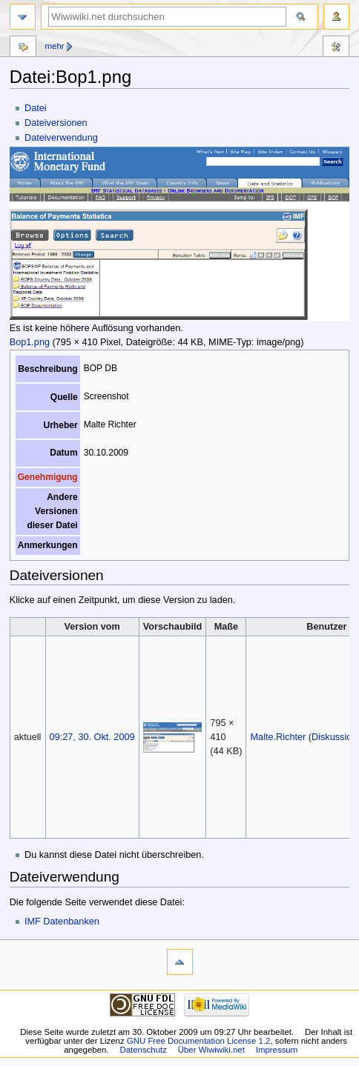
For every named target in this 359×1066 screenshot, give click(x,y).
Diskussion (334, 737)
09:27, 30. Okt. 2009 (92, 737)
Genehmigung (48, 477)
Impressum (277, 1049)
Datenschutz (143, 1049)
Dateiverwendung (61, 138)
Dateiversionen (56, 123)
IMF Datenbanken (61, 921)
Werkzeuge (336, 48)
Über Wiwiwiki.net (211, 1049)
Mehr (54, 45)
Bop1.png (30, 342)
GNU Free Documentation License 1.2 (199, 1040)
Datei (35, 108)
